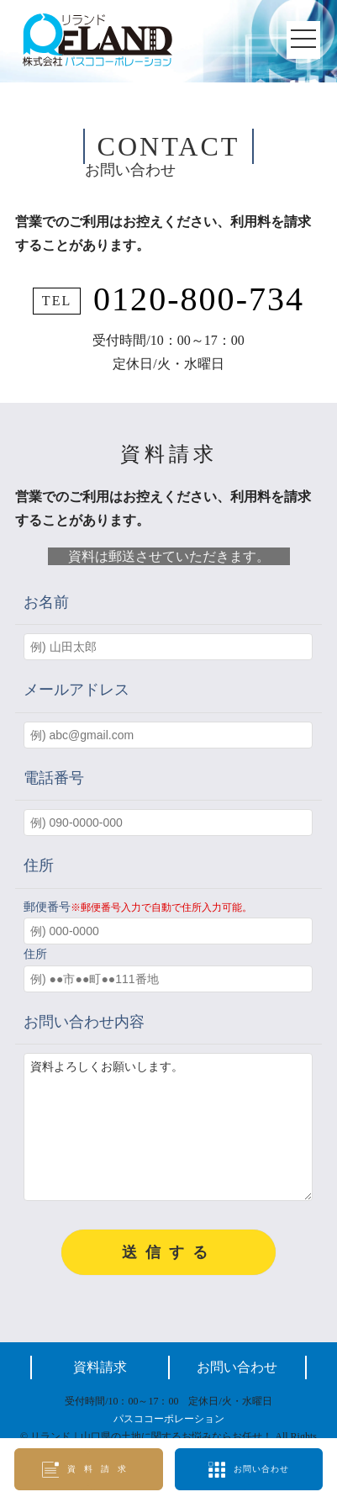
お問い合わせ (237, 1392)
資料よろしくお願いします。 (168, 1139)
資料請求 (100, 1392)
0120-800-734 (198, 299)
